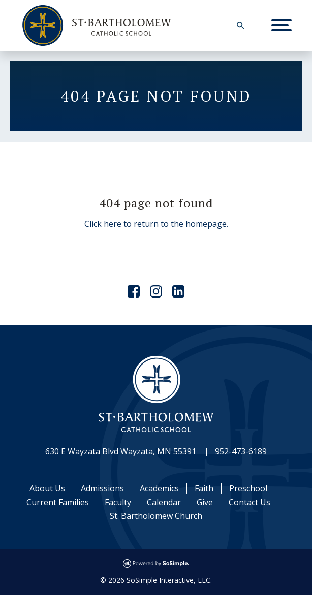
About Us (47, 488)
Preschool (248, 488)
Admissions (102, 488)
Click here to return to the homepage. (156, 223)
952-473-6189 (241, 451)
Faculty (118, 502)
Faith (204, 488)
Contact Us (249, 502)
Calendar (164, 502)
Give (205, 502)
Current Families (57, 502)
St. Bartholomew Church (156, 515)
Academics (159, 488)
